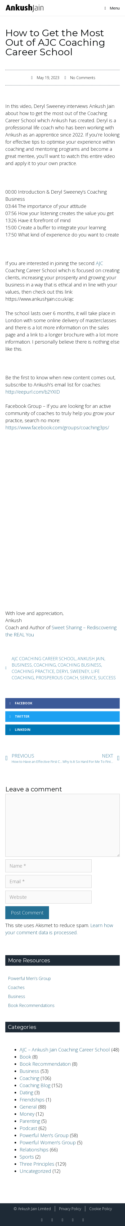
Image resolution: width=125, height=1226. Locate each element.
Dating (26, 1092)
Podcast (28, 1128)
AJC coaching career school (44, 659)
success (107, 678)
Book (25, 1057)
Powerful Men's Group (44, 1135)
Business (29, 1071)
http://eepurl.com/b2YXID (32, 392)
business (22, 665)
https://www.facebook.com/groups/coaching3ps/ (57, 427)
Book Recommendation (45, 1064)
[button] (62, 703)
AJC (99, 263)
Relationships (34, 1149)
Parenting (30, 1121)
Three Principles (37, 1164)
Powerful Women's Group (48, 1142)
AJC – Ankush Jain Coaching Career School (65, 1049)
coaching (45, 665)
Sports (27, 1157)
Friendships (32, 1099)
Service (88, 678)
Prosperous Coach (57, 678)
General (28, 1107)
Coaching (29, 1078)
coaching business (79, 665)
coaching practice (33, 671)
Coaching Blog (35, 1085)
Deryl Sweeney (72, 671)
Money (27, 1114)
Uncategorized (35, 1171)
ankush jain (91, 659)
